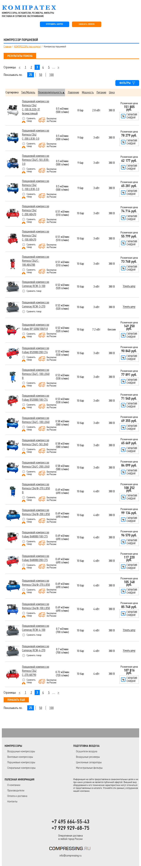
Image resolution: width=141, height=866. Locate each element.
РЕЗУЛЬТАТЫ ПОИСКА (19, 56)
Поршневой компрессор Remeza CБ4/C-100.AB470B (35, 261)
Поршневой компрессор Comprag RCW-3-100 (35, 284)
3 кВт (96, 137)
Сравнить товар (31, 119)
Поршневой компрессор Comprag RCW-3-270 (35, 304)
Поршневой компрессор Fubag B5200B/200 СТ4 (35, 350)
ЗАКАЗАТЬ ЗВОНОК (86, 24)
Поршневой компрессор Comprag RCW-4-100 (35, 628)
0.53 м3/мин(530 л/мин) (62, 353)
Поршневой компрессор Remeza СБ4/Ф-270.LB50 (36, 583)
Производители (15, 790)
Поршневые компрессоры (21, 762)
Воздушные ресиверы (88, 757)
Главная (7, 46)
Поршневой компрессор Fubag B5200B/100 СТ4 (35, 398)
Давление (73, 92)
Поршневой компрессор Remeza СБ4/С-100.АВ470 (35, 236)
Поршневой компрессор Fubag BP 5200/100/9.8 (35, 327)
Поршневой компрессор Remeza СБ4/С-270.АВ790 (35, 671)
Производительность (50, 92)
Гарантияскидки (132, 116)
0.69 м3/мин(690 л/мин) (62, 491)
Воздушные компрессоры (21, 751)
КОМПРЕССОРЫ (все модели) (27, 46)
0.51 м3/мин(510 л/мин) (62, 213)
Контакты (12, 801)
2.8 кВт (96, 110)
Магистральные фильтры (89, 767)
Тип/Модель (28, 92)
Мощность (88, 92)
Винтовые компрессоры (20, 757)
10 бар (80, 213)
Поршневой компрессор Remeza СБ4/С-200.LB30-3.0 (35, 135)
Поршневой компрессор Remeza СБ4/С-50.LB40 (35, 442)
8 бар (80, 110)
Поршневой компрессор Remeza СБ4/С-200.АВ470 (35, 210)
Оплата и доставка (17, 796)
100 (51, 75)
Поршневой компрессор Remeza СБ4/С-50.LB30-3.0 (35, 160)
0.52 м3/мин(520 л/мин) (62, 286)
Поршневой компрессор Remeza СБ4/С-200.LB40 (35, 465)
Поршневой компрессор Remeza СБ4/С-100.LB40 (35, 420)
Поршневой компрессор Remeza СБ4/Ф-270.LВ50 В (36, 488)
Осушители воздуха (86, 751)
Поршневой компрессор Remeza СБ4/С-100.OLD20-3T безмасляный (35, 107)
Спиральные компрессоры (21, 767)
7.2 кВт (96, 329)
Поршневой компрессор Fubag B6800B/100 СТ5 (35, 534)
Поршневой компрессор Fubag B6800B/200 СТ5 (35, 558)
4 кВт (96, 491)
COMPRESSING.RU (32, 7)
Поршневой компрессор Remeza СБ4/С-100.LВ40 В (35, 374)
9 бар (80, 137)
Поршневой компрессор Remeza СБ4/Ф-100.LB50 (36, 606)
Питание (101, 92)
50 (40, 75)
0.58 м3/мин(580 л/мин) (62, 423)
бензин (112, 329)
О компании (13, 785)
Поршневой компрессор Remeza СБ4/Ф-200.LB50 (36, 512)
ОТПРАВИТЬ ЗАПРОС (54, 24)
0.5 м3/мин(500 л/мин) (62, 110)
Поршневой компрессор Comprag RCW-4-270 (35, 648)
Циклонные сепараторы (89, 762)
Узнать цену (129, 286)
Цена (112, 92)
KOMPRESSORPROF (70, 849)
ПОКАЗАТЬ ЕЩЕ (16, 700)
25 (30, 75)
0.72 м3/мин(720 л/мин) (62, 674)
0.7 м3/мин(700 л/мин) (62, 630)
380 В (112, 110)
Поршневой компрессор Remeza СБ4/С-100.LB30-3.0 (35, 185)
